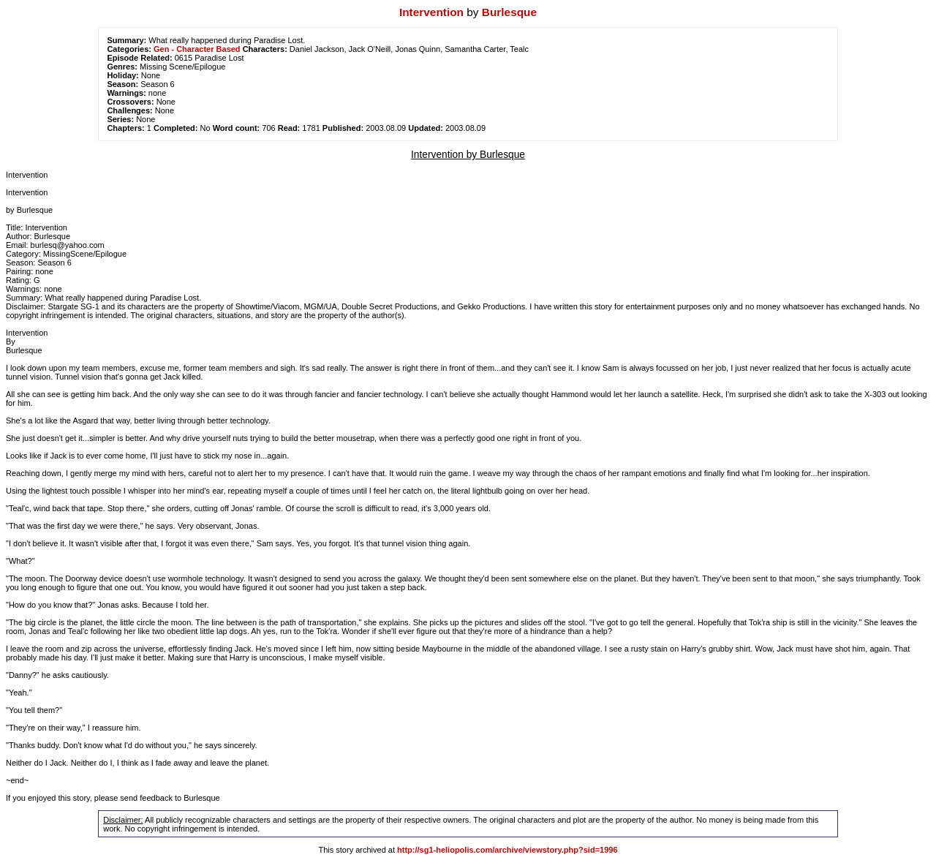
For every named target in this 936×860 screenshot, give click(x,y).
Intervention (431, 12)
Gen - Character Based (197, 49)
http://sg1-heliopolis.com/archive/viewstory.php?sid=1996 (507, 849)
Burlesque (509, 12)
